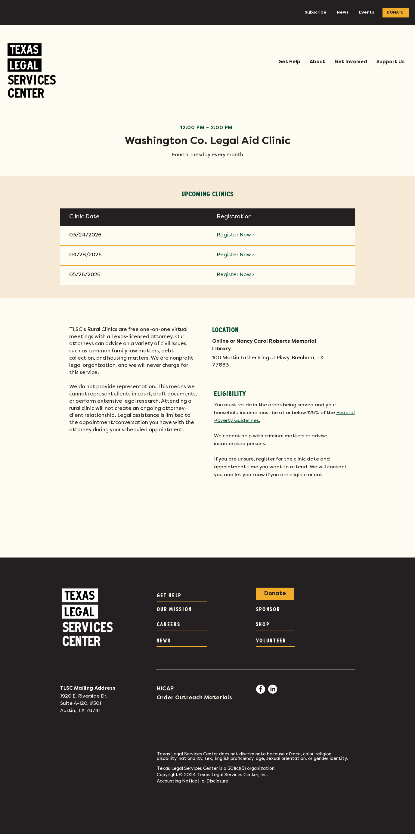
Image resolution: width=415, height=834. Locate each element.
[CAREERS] (182, 624)
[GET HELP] (182, 595)
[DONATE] (395, 12)
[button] (289, 62)
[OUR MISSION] (182, 609)
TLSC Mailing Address (87, 688)
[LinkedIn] (272, 689)
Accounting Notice (177, 781)
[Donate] (275, 594)
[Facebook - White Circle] (260, 689)
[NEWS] (181, 641)
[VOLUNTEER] (275, 641)
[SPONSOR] (275, 609)
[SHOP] (275, 624)
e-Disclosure (215, 781)
